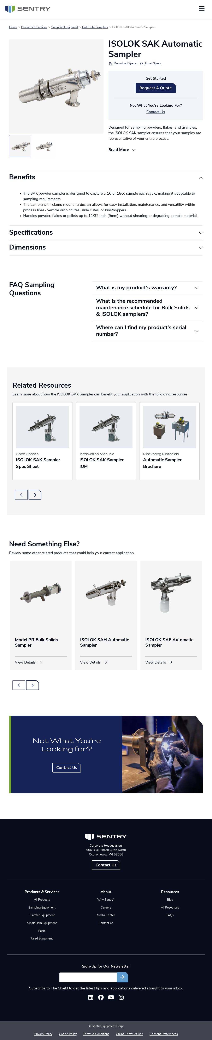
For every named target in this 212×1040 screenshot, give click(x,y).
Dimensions (27, 247)
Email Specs (153, 63)
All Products (42, 900)
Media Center (106, 915)
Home (13, 27)
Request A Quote (156, 88)
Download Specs (125, 63)
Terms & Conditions (96, 1034)
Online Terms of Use (129, 1034)
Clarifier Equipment (42, 915)
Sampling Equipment (64, 27)
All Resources (170, 907)
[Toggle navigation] (201, 9)
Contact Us (155, 112)
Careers (106, 907)
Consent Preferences (164, 1034)
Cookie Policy (68, 1034)
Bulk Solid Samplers (95, 27)
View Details (28, 662)
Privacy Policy (43, 1034)
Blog (170, 900)
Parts (42, 931)
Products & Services (34, 27)
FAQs (170, 915)
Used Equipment (42, 938)
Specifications (31, 233)
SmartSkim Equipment (42, 923)
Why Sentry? (105, 900)
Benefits (22, 177)
